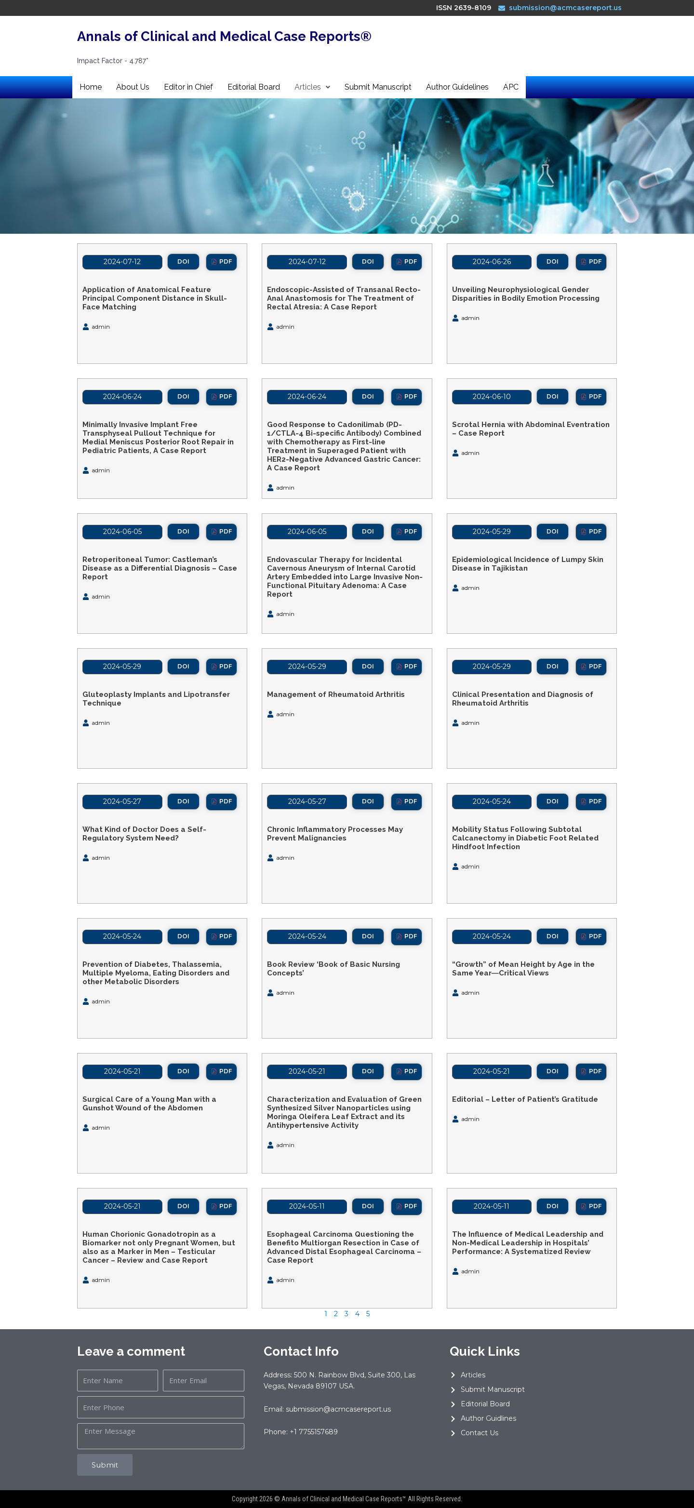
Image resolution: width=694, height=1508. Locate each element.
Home (91, 87)
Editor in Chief (188, 87)
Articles (312, 87)
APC (511, 87)
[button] (183, 262)
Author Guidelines (457, 87)
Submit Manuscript (378, 87)
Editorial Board (253, 87)
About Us (132, 87)
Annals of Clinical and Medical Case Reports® (246, 35)
